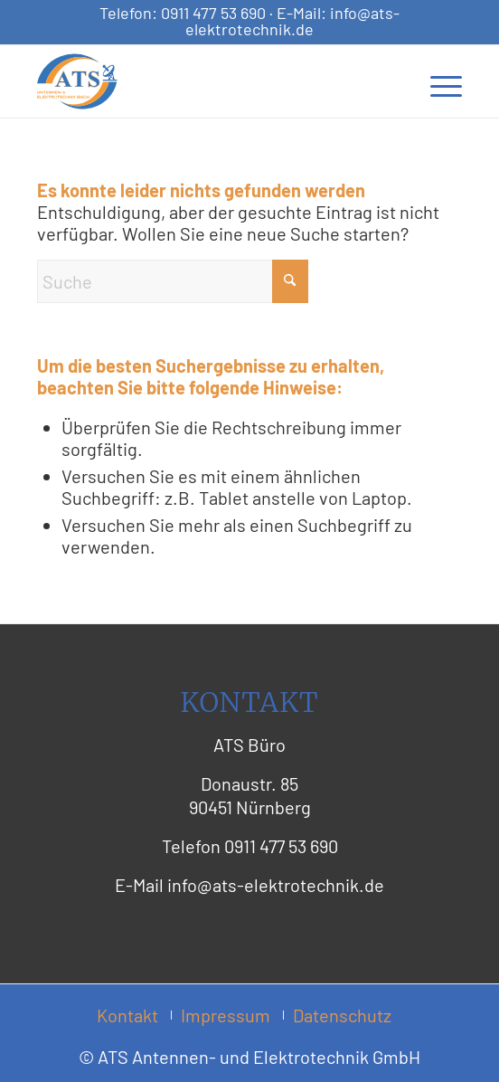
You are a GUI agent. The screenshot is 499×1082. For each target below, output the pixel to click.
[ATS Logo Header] (206, 81)
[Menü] (437, 81)
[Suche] (172, 281)
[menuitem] (437, 81)
